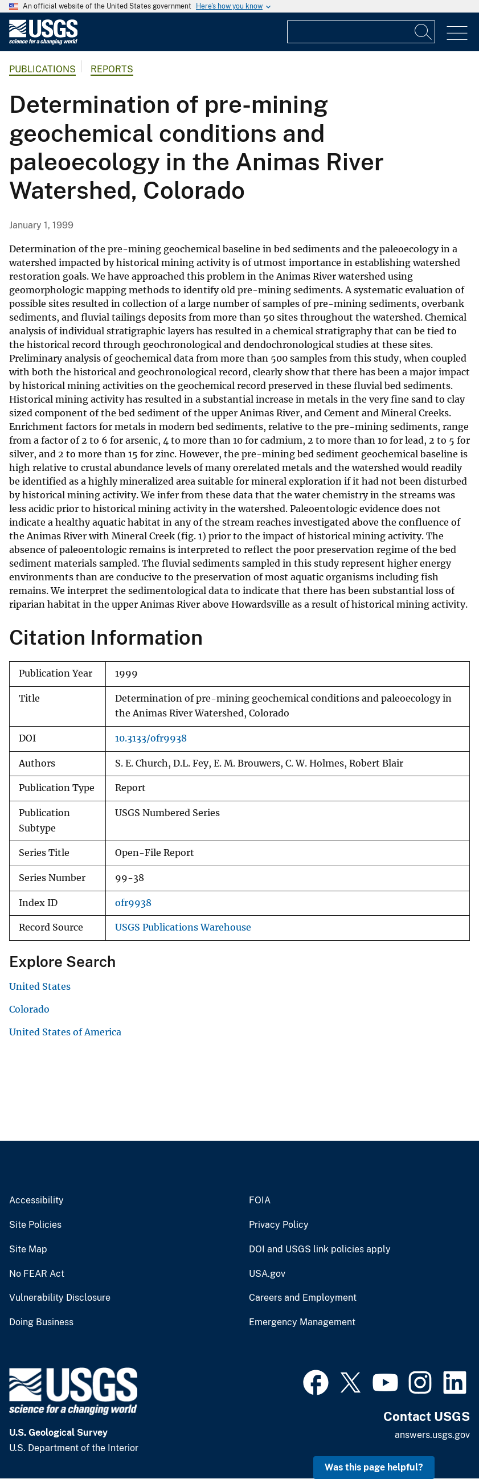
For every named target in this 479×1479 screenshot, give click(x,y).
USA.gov (267, 1274)
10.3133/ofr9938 (151, 738)
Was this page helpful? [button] (374, 1467)
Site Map (28, 1249)
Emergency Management (302, 1322)
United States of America (65, 1032)
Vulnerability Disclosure (59, 1298)
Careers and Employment (303, 1298)
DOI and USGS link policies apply (320, 1249)
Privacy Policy (279, 1225)
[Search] (423, 32)
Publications (42, 69)
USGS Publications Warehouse (183, 927)
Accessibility (36, 1200)
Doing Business (41, 1322)
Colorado (29, 1009)
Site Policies (35, 1225)
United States (40, 986)
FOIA (260, 1200)
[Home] (43, 41)
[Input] (361, 32)
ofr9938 (133, 903)
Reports (112, 69)
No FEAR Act (36, 1274)
